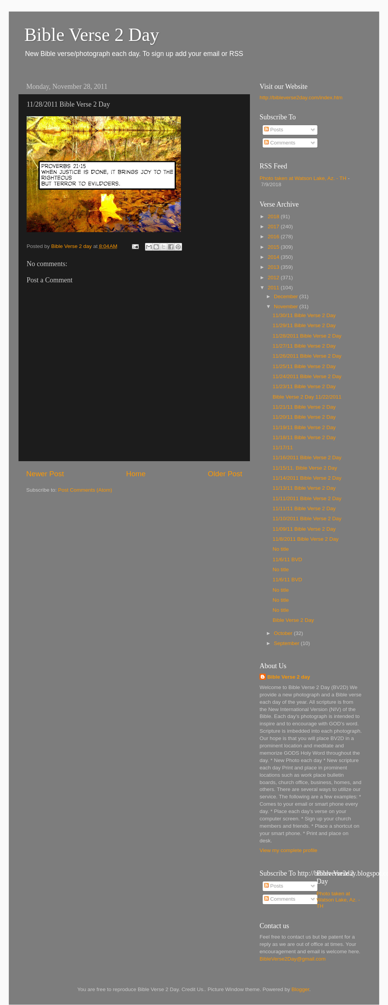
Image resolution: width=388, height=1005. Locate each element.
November (286, 306)
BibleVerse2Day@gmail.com (293, 959)
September (287, 643)
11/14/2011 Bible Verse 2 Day (307, 478)
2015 (274, 247)
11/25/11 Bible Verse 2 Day (304, 366)
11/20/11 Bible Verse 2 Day (304, 417)
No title (281, 549)
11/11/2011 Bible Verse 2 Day (307, 498)
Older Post (225, 474)
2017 (274, 226)
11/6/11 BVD (287, 559)
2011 (274, 287)
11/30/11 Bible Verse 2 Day (304, 315)
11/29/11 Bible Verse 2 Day (304, 325)
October (284, 633)
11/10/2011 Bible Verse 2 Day (307, 518)
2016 (274, 236)
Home (135, 474)
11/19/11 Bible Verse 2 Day (304, 427)
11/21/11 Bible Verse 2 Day (304, 407)
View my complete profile (288, 850)
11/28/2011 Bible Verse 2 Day (307, 336)
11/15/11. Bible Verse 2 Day (305, 468)
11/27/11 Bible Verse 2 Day (304, 346)
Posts (273, 129)
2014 (274, 257)
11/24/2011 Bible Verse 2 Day (307, 376)
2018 (274, 216)
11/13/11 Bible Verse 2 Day (304, 488)
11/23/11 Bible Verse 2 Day (304, 386)
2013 (274, 267)
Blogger (300, 989)
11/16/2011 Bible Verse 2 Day (307, 457)
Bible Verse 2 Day (91, 34)
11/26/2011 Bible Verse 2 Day (307, 356)
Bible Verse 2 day (288, 677)
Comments (279, 143)
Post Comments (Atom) (85, 490)
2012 (274, 277)
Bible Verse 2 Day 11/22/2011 (307, 397)
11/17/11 (283, 447)
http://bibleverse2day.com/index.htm (301, 97)
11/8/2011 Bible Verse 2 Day (306, 539)
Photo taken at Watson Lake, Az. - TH (303, 178)
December (286, 296)
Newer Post (45, 474)
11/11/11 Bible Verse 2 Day (304, 508)
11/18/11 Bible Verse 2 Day (304, 437)
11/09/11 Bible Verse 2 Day (304, 529)
